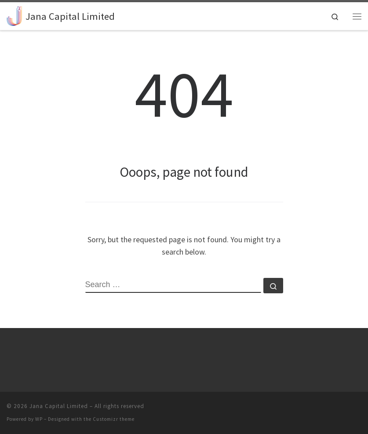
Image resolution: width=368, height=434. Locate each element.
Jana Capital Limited (58, 406)
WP (39, 419)
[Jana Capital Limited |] (14, 15)
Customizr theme (114, 419)
